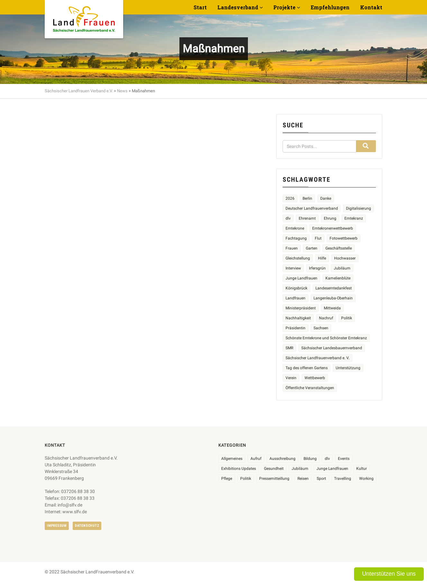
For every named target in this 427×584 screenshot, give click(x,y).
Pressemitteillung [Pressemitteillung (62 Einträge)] (274, 478)
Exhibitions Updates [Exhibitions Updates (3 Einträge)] (238, 468)
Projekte (284, 7)
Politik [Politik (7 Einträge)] (245, 478)
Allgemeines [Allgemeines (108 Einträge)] (231, 458)
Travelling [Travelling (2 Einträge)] (342, 478)
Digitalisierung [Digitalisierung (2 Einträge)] (358, 208)
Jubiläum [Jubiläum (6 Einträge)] (300, 468)
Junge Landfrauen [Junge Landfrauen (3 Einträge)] (301, 278)
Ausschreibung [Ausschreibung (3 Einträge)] (282, 458)
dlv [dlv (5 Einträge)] (288, 218)
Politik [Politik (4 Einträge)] (346, 318)
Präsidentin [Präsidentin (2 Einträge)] (295, 328)
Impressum (57, 526)
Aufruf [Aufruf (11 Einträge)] (255, 458)
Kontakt (371, 7)
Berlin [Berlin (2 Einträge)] (307, 198)
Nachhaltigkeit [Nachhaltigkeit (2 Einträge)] (298, 318)
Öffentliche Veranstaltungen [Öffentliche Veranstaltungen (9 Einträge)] (310, 388)
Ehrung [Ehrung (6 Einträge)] (330, 218)
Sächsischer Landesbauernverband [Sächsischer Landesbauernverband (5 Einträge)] (331, 348)
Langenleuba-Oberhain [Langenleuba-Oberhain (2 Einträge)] (333, 298)
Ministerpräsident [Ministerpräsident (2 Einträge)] (301, 308)
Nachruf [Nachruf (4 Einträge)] (326, 318)
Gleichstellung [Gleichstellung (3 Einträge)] (298, 258)
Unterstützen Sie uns (389, 573)
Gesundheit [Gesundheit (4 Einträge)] (274, 468)
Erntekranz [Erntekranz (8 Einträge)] (353, 218)
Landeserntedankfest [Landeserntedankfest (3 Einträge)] (333, 288)
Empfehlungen (330, 7)
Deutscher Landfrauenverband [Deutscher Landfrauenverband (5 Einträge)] (312, 208)
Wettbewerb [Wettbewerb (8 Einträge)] (314, 378)
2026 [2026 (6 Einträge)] (290, 198)
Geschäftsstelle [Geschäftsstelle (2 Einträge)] (338, 248)
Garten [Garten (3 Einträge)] (311, 248)
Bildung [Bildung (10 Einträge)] (310, 458)
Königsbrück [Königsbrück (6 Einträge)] (296, 288)
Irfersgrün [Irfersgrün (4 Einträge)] (317, 268)
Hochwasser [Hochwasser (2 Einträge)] (345, 258)
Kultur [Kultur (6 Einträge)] (361, 468)
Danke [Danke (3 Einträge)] (325, 198)
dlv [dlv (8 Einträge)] (327, 458)
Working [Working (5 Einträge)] (366, 478)
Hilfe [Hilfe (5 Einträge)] (322, 258)
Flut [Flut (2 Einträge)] (318, 238)
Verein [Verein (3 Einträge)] (291, 378)
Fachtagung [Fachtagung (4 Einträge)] (296, 238)
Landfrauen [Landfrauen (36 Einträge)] (295, 298)
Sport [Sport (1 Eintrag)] (321, 478)
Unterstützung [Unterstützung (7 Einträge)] (348, 368)
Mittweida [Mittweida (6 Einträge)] (332, 308)
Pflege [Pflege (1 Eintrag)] (226, 478)
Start (200, 7)
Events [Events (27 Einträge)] (344, 458)
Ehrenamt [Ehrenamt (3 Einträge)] (307, 218)
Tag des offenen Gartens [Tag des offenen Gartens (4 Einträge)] (307, 368)
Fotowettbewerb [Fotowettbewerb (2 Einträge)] (344, 238)
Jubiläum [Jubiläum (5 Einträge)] (342, 268)
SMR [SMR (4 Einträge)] (289, 348)
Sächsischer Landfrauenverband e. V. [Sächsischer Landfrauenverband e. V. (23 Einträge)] (318, 358)
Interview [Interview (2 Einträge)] (293, 268)
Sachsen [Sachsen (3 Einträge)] (320, 328)
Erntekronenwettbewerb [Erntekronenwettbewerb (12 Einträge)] (332, 228)
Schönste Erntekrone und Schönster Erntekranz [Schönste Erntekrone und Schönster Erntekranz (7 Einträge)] (326, 338)
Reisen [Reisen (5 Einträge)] (303, 478)
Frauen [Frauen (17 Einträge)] (292, 248)
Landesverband (237, 7)
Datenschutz (87, 526)
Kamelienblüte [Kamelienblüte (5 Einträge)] (337, 278)
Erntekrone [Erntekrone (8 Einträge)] (295, 228)
